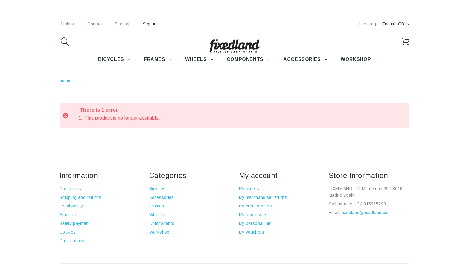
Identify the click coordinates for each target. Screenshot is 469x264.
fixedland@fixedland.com (366, 212)
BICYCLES (111, 59)
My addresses (253, 214)
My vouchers (251, 232)
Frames (156, 206)
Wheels (156, 214)
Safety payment (75, 223)
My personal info (255, 223)
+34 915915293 (370, 204)
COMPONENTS (245, 59)
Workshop (159, 232)
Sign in (149, 24)
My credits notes (255, 206)
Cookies (68, 232)
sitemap (123, 24)
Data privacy (72, 240)
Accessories (302, 59)
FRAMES (154, 59)
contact (95, 24)
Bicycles (157, 188)
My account (258, 175)
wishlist (67, 24)
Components (161, 223)
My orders (249, 188)
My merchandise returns (263, 197)
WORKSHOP (356, 59)
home (65, 80)
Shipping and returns (80, 197)
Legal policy (71, 206)
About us (68, 214)
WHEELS (196, 59)
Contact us (70, 188)
